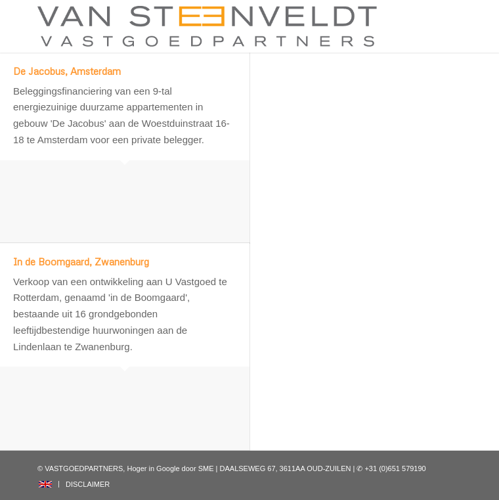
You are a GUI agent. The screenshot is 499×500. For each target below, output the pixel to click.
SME (206, 468)
